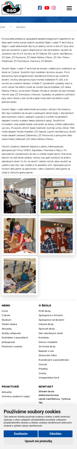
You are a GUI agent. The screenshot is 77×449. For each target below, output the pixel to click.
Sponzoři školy (47, 328)
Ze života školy (47, 346)
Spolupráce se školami (51, 320)
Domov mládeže (48, 342)
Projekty (43, 368)
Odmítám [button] (55, 433)
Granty (42, 373)
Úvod (2, 27)
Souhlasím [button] (21, 433)
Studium (6, 320)
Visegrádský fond (49, 377)
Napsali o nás (46, 351)
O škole (6, 315)
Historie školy (46, 324)
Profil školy (45, 311)
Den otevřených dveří (51, 333)
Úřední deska (9, 324)
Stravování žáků (48, 355)
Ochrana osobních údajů (16, 396)
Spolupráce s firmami (51, 315)
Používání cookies (12, 346)
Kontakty (44, 337)
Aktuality (20, 27)
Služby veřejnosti (11, 333)
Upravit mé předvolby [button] (38, 441)
